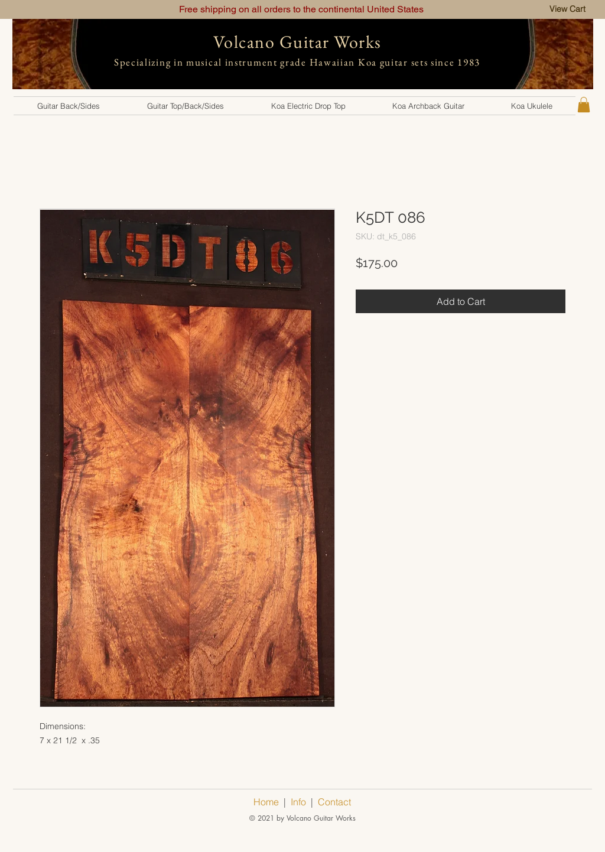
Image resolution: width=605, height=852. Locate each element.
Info (298, 802)
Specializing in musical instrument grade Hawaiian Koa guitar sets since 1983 (297, 62)
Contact (334, 802)
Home (266, 802)
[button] (68, 106)
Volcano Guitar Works (297, 41)
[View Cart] (567, 9)
